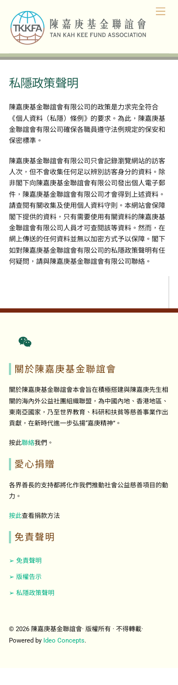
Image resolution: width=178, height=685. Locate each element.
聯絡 (28, 443)
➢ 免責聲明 (25, 561)
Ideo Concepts (64, 640)
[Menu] (160, 11)
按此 (15, 516)
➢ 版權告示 (25, 577)
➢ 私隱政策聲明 (31, 593)
